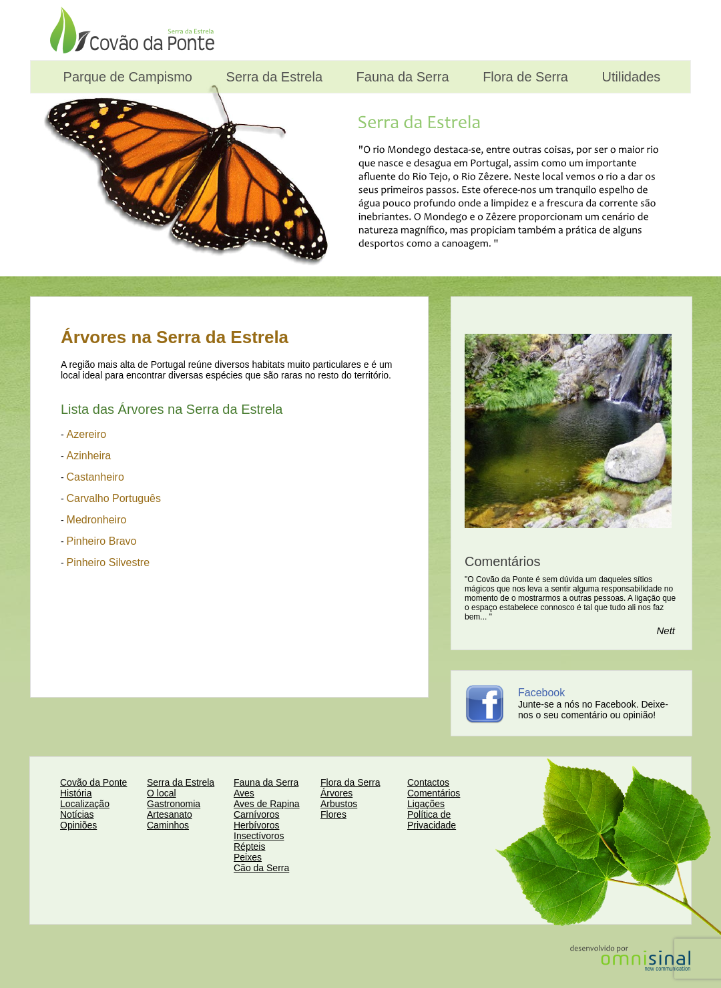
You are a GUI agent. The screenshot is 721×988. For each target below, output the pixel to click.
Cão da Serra (261, 867)
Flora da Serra (350, 782)
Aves (244, 793)
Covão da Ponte (93, 782)
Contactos (428, 782)
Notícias (77, 814)
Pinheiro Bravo (102, 541)
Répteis (249, 846)
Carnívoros (256, 814)
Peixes (248, 857)
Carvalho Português (114, 498)
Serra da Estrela (272, 76)
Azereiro (87, 434)
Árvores (336, 793)
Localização (84, 803)
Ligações (426, 803)
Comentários (433, 793)
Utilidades (629, 76)
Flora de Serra (523, 76)
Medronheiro (97, 519)
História (75, 793)
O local (161, 793)
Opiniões (78, 825)
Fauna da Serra (400, 76)
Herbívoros (256, 825)
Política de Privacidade (431, 819)
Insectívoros (259, 835)
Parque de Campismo (125, 76)
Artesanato (169, 814)
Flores (333, 814)
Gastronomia (173, 803)
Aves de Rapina (267, 803)
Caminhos (168, 825)
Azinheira (89, 455)
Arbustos (338, 803)
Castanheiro (95, 477)
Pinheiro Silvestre (108, 562)
